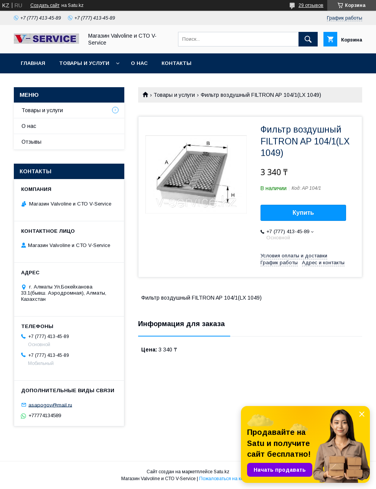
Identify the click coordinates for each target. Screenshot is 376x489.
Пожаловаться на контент (227, 478)
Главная (33, 63)
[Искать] (308, 39)
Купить (303, 212)
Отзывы (31, 142)
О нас (139, 63)
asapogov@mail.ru (50, 405)
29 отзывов (310, 5)
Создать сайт (44, 5)
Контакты (176, 63)
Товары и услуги (84, 63)
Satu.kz (221, 471)
